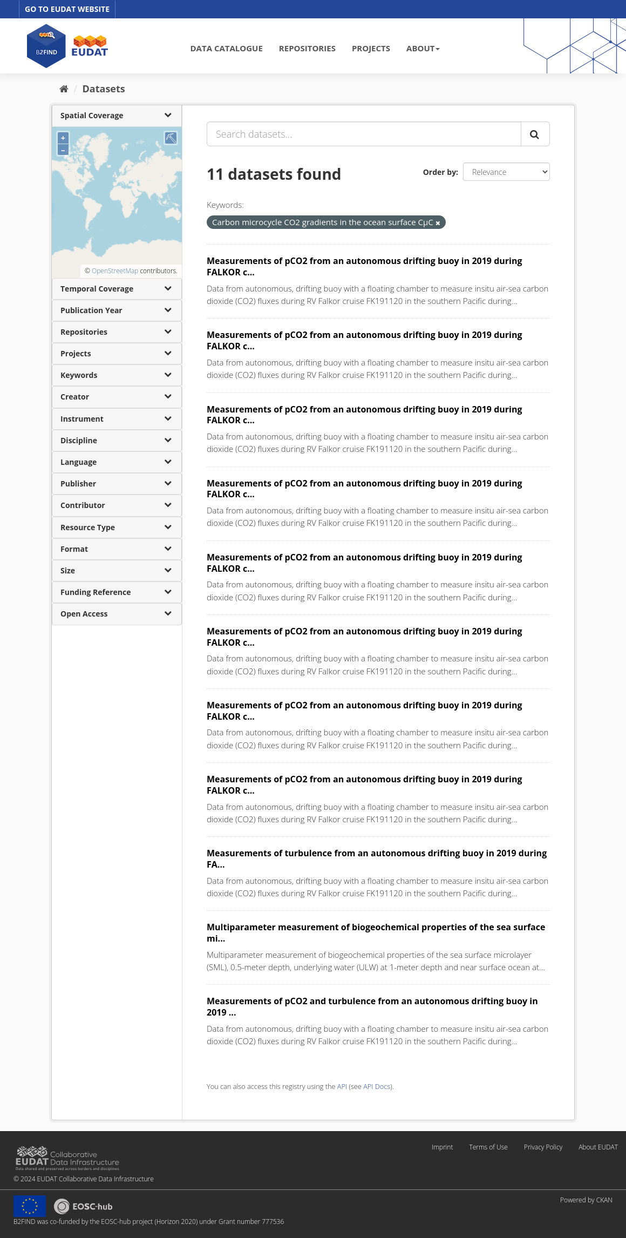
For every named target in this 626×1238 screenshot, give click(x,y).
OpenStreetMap (115, 270)
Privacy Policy (543, 1147)
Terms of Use (488, 1147)
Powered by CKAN (586, 1200)
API (342, 1086)
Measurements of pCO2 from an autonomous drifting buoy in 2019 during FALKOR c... (364, 266)
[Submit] (535, 133)
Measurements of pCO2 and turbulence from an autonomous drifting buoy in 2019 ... (372, 1006)
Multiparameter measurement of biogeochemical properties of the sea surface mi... (376, 932)
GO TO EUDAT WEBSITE (67, 9)
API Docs (376, 1086)
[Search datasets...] (364, 133)
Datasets (104, 88)
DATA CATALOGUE (226, 48)
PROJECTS (371, 48)
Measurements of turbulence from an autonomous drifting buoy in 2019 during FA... (377, 858)
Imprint (442, 1147)
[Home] (64, 88)
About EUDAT (598, 1147)
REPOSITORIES (307, 48)
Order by (439, 172)
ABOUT (423, 48)
